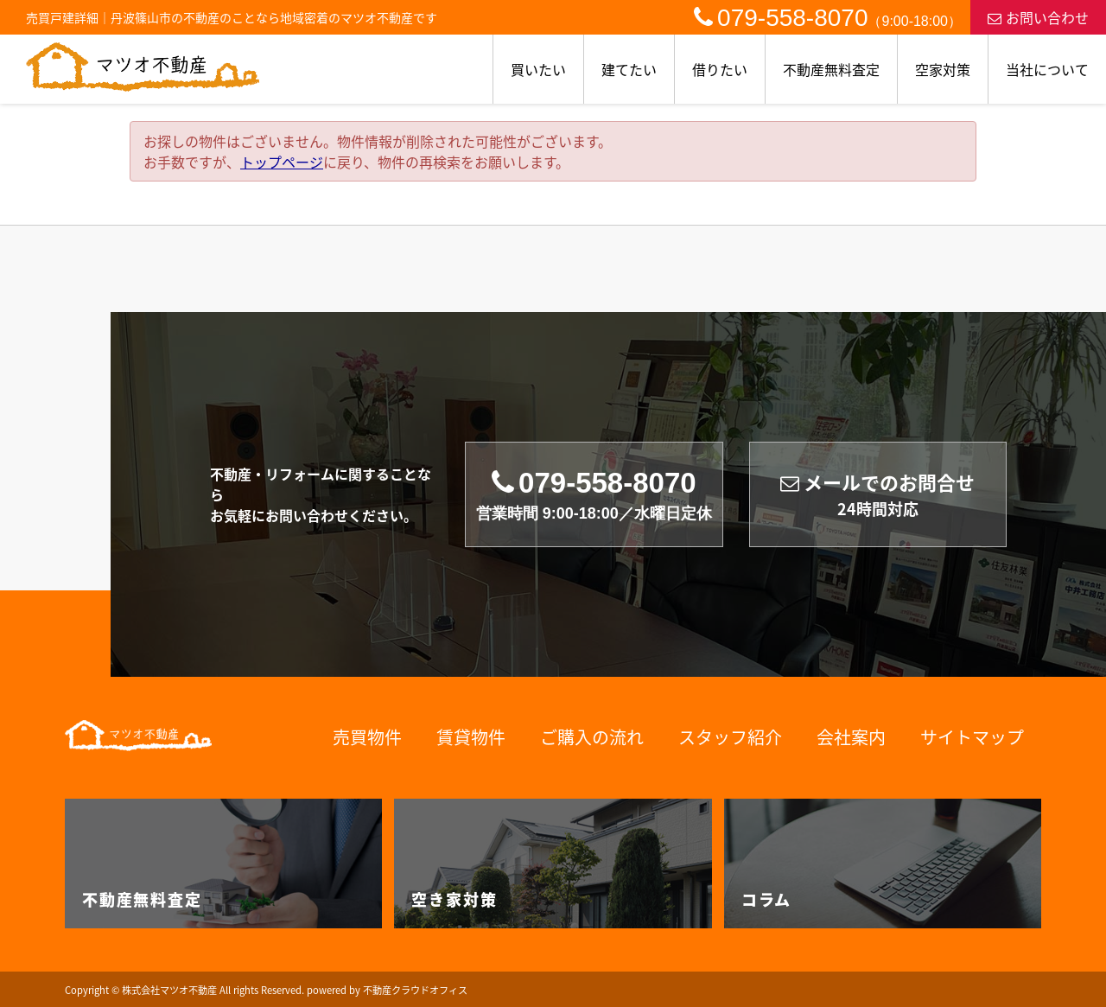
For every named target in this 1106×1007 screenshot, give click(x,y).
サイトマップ (972, 736)
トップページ (281, 161)
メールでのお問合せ (877, 495)
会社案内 (851, 736)
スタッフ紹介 (730, 736)
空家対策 (942, 69)
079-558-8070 (828, 17)
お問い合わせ (1038, 17)
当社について (1047, 69)
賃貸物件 (470, 736)
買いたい (538, 69)
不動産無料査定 (831, 69)
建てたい (629, 69)
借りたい (719, 69)
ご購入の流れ (592, 736)
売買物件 (367, 736)
